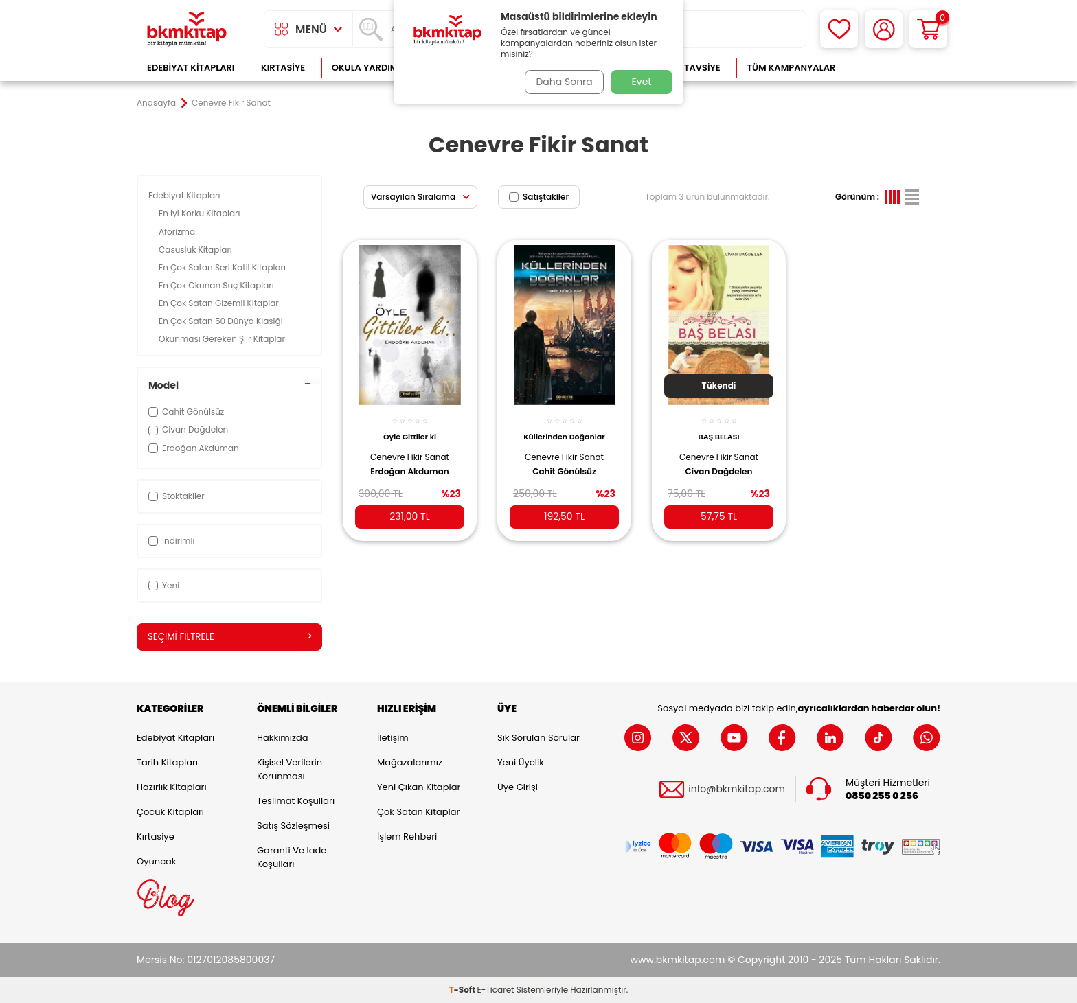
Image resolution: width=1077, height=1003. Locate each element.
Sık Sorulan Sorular (538, 738)
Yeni (163, 585)
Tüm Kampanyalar (791, 67)
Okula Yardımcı (369, 67)
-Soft (463, 989)
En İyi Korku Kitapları (200, 213)
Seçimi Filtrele (229, 637)
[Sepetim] (928, 29)
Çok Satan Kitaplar (418, 812)
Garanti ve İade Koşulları (291, 857)
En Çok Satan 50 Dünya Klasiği (222, 321)
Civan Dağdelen (719, 464)
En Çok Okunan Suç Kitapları (217, 285)
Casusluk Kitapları (196, 249)
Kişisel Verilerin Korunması (289, 770)
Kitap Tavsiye (689, 67)
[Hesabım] (884, 29)
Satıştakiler (539, 197)
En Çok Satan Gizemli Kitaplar (220, 303)
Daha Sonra (561, 82)
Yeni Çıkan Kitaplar (418, 787)
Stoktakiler (176, 496)
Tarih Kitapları (167, 763)
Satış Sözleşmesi (293, 826)
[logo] (187, 29)
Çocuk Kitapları (170, 812)
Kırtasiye (283, 67)
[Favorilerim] (839, 29)
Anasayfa (156, 102)
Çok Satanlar (896, 67)
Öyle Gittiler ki (409, 429)
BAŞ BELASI (719, 429)
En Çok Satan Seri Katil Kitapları (223, 267)
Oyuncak (157, 861)
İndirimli (171, 540)
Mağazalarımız (409, 763)
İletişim (393, 738)
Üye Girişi (517, 787)
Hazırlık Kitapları (172, 787)
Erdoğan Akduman (409, 464)
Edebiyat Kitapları (190, 67)
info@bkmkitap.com (736, 789)
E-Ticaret (495, 989)
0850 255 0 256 (882, 796)
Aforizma (178, 232)
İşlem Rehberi (407, 837)
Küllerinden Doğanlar (563, 429)
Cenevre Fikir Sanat (409, 449)
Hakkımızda (282, 738)
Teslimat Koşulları (296, 801)
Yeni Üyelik (520, 763)
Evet (642, 82)
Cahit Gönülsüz (564, 464)
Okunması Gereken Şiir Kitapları (224, 339)
